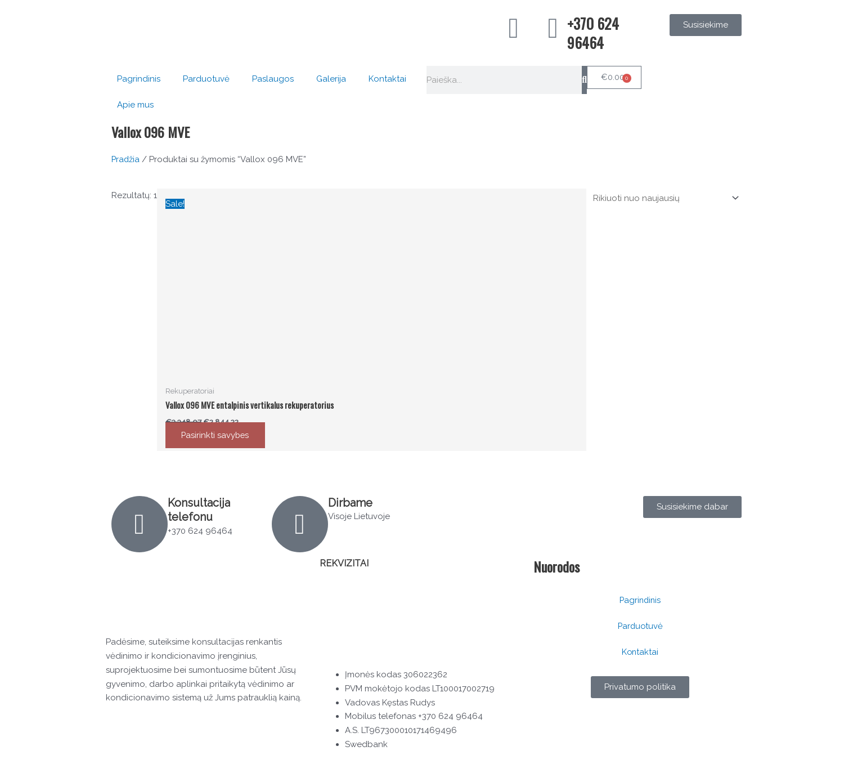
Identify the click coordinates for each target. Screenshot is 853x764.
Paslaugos (273, 79)
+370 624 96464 (593, 32)
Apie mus (135, 105)
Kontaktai (387, 79)
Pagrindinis (138, 79)
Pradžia (126, 159)
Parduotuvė (206, 79)
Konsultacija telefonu (199, 510)
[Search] (584, 80)
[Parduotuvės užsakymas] (663, 198)
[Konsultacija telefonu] (139, 525)
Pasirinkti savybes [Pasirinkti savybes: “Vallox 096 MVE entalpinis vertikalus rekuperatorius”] (217, 436)
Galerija (331, 79)
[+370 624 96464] (553, 28)
